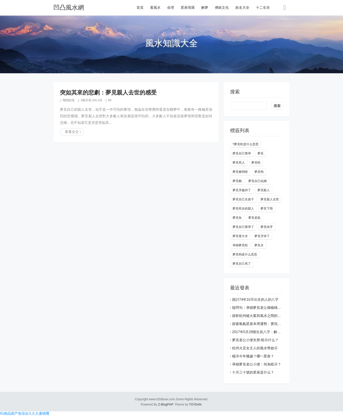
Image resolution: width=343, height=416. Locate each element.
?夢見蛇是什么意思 (246, 144)
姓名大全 (242, 7)
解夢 (204, 7)
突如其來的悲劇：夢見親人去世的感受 (108, 92)
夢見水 (259, 245)
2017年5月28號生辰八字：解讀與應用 (261, 332)
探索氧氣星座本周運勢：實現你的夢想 (262, 324)
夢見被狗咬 (240, 171)
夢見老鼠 (254, 217)
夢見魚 (237, 217)
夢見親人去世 (270, 199)
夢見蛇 (256, 162)
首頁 (140, 7)
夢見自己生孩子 (243, 199)
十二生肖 (263, 7)
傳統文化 (222, 7)
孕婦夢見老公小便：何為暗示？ (256, 364)
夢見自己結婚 (257, 181)
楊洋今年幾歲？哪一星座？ (253, 356)
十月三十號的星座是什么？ (253, 372)
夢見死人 (239, 162)
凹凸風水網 (68, 7)
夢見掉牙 (267, 227)
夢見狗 (259, 171)
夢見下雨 (267, 208)
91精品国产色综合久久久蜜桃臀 (24, 413)
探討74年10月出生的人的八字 (255, 299)
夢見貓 (237, 181)
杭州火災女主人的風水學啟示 (255, 348)
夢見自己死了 (242, 263)
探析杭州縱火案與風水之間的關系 (258, 316)
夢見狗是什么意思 (245, 254)
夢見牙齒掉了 (242, 190)
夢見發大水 (240, 236)
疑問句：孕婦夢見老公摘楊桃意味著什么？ (265, 307)
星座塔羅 (188, 7)
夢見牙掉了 (262, 236)
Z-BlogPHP (165, 404)
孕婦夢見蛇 (240, 245)
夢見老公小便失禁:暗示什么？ (255, 340)
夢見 (260, 153)
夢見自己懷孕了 (243, 227)
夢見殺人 (263, 190)
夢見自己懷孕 (242, 153)
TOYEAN (195, 404)
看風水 (155, 7)
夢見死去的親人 (243, 208)
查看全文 (72, 132)
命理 (170, 7)
